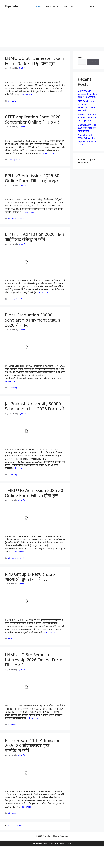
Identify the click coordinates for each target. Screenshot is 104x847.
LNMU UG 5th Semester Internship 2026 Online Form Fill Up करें (33, 660)
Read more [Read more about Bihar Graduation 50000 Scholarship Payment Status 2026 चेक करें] (10, 381)
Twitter (83, 159)
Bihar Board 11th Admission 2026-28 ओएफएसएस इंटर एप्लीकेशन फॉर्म (33, 745)
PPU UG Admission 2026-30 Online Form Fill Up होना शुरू (32, 178)
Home (39, 6)
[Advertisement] (52, 30)
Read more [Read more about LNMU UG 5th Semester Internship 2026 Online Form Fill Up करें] (34, 718)
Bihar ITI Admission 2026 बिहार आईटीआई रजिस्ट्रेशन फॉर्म (34, 236)
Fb (92, 159)
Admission (12, 218)
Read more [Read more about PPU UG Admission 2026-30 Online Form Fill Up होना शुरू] (29, 211)
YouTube (84, 162)
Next (20, 825)
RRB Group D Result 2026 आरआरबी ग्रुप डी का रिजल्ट (30, 576)
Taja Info (11, 6)
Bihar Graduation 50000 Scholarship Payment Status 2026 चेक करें (32, 320)
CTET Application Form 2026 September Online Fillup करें (33, 119)
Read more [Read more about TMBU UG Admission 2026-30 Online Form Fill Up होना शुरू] (19, 551)
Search (81, 57)
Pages (94, 6)
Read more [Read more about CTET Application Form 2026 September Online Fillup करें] (48, 153)
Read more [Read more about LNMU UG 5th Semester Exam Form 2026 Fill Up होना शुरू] (27, 94)
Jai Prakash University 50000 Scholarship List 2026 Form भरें (34, 406)
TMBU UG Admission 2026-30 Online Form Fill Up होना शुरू (34, 492)
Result (81, 6)
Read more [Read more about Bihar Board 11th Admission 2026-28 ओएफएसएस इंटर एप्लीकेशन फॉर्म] (26, 806)
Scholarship (12, 387)
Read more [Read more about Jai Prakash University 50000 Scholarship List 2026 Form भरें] (19, 468)
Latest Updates (52, 6)
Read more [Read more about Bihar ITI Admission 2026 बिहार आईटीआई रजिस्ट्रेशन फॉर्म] (44, 292)
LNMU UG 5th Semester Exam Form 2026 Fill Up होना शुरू (34, 60)
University (12, 101)
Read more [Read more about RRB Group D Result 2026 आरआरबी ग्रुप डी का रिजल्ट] (49, 632)
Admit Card (69, 6)
